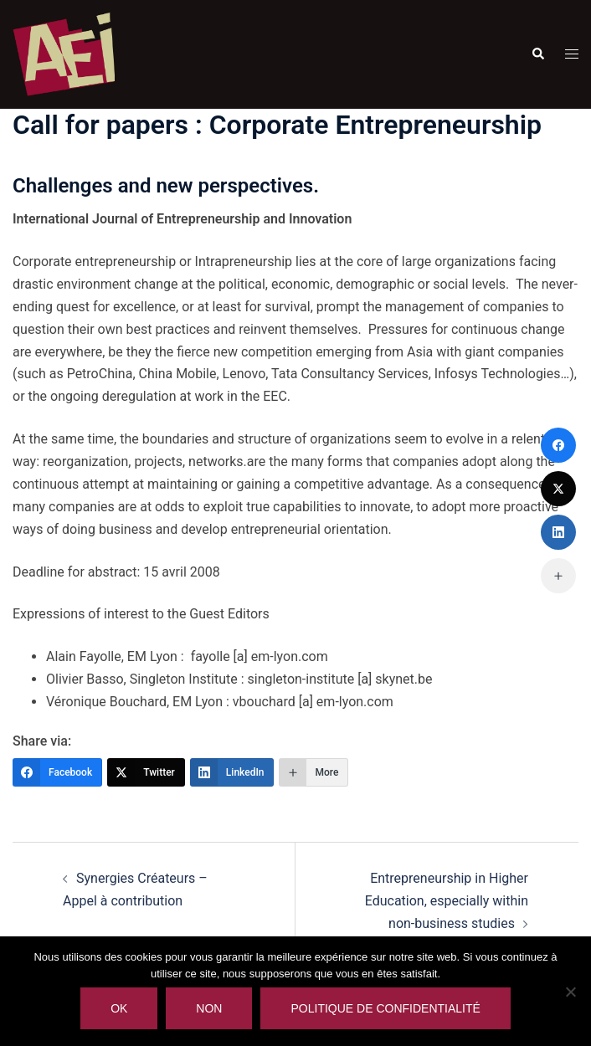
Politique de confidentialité (385, 1008)
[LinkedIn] (232, 772)
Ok (118, 1008)
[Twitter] (146, 772)
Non (209, 1008)
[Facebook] (57, 772)
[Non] (570, 991)
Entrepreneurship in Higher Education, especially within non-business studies (446, 900)
